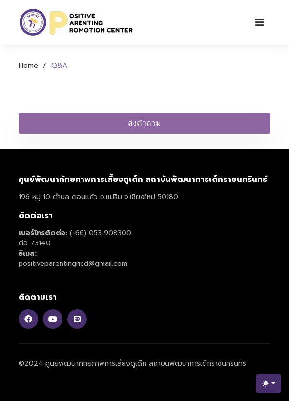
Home (28, 65)
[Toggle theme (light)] (268, 383)
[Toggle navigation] (259, 22)
